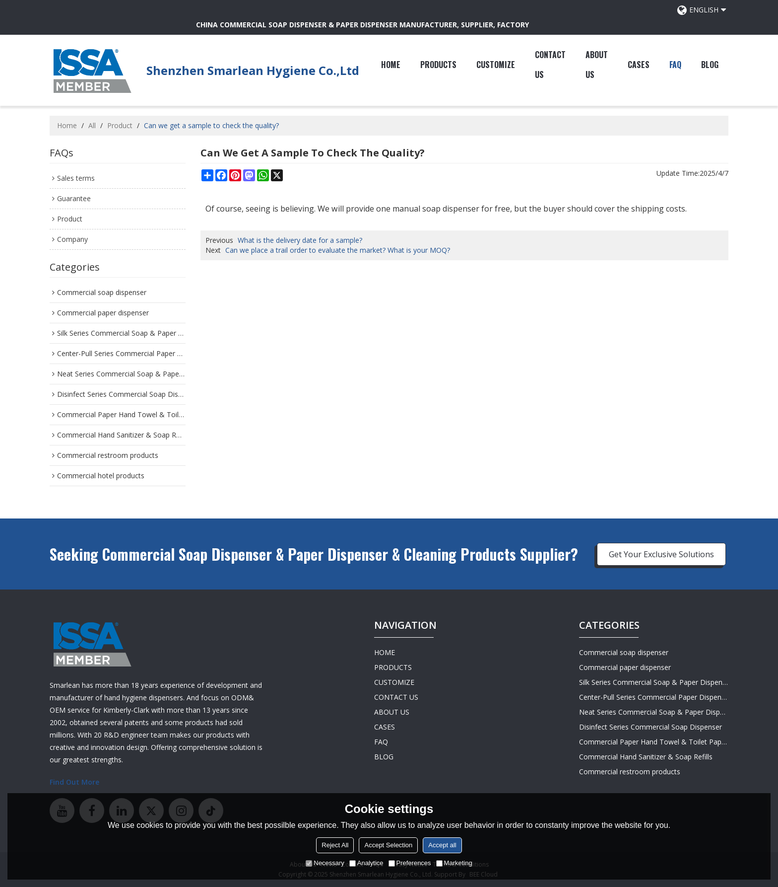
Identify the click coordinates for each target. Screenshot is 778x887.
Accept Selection (388, 845)
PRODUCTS (438, 65)
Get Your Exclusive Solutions (661, 554)
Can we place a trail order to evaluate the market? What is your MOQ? (337, 250)
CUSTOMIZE (495, 65)
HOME (390, 65)
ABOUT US (596, 64)
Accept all (442, 845)
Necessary (325, 863)
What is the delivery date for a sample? (300, 240)
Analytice (366, 863)
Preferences (410, 863)
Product (119, 125)
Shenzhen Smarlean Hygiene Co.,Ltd (252, 70)
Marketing (454, 863)
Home (67, 125)
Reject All (335, 845)
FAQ (675, 65)
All (92, 125)
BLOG (709, 65)
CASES (638, 65)
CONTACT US (550, 64)
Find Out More (74, 782)
